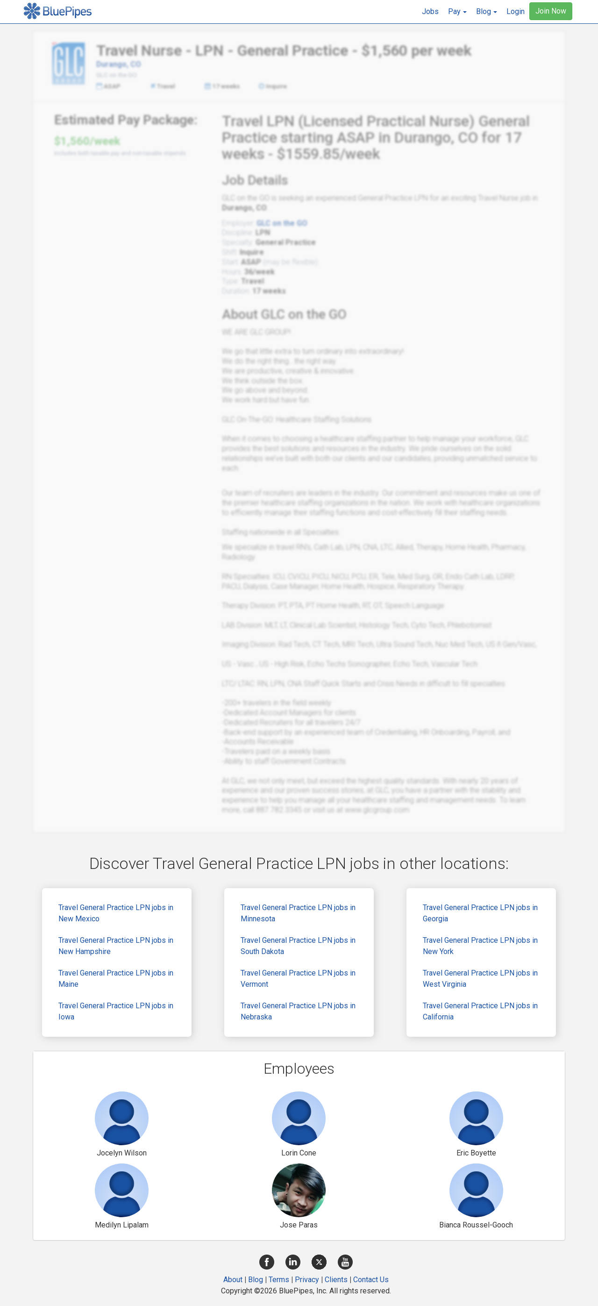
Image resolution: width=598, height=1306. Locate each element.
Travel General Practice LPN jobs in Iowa (115, 1011)
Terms (279, 1279)
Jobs (430, 11)
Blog (255, 1279)
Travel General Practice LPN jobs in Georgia (480, 913)
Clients (336, 1279)
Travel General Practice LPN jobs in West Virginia (480, 979)
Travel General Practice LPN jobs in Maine (115, 979)
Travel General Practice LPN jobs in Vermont (298, 979)
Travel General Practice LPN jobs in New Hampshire (115, 946)
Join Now (550, 11)
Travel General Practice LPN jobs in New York (480, 946)
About (232, 1279)
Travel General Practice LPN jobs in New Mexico (115, 913)
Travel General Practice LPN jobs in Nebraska (298, 1011)
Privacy (307, 1279)
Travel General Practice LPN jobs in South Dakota (298, 946)
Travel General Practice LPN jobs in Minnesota (298, 913)
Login (515, 11)
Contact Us (371, 1279)
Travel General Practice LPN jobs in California (480, 1011)
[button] (457, 11)
